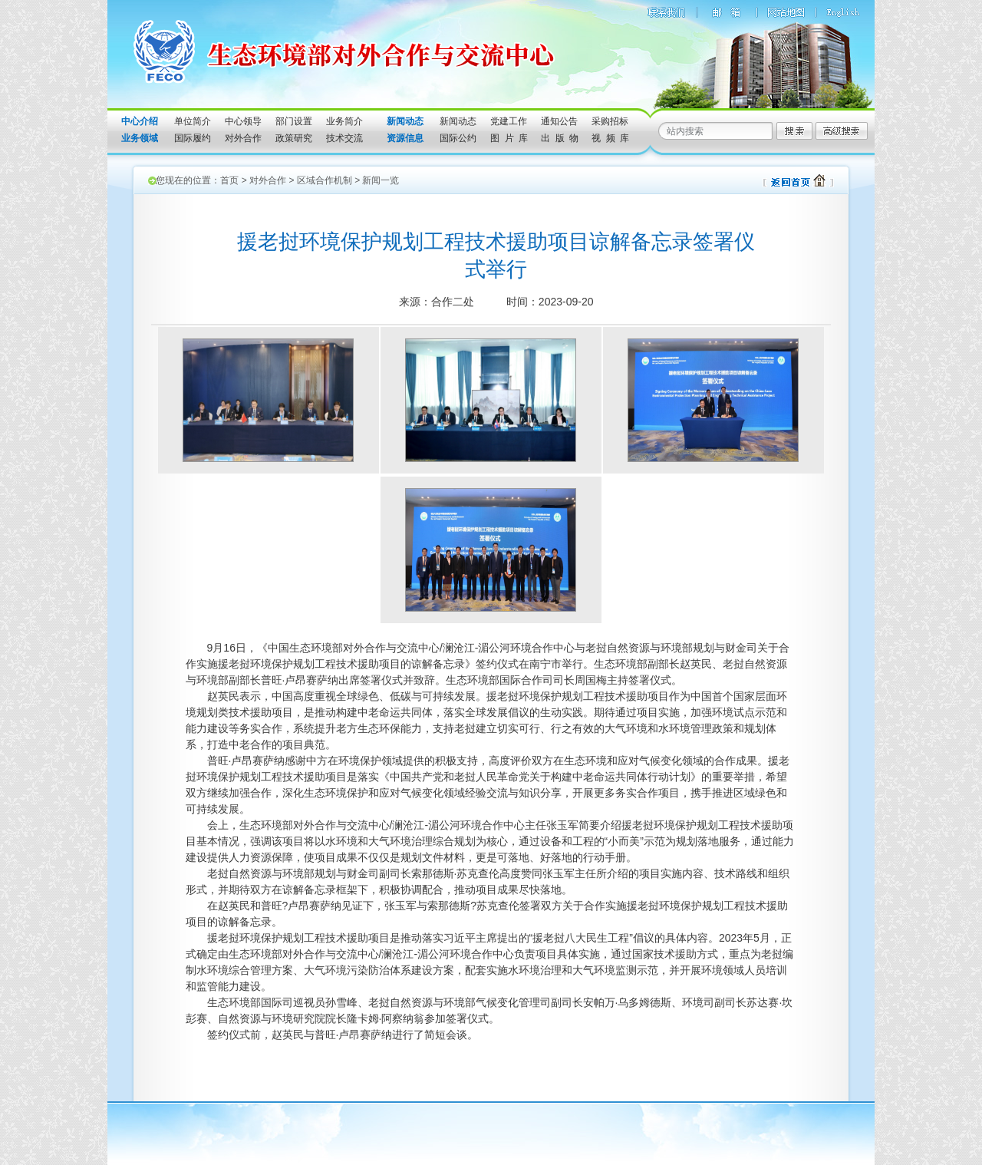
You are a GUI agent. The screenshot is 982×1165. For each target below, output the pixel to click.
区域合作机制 (324, 180)
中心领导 (243, 121)
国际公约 (458, 138)
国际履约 (192, 138)
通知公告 (559, 121)
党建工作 (508, 121)
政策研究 (293, 138)
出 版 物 (559, 138)
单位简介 (192, 121)
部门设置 (293, 121)
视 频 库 (610, 138)
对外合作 (243, 138)
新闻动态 (458, 121)
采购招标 (610, 121)
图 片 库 (509, 138)
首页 (229, 180)
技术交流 (344, 138)
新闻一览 (380, 180)
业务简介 (344, 121)
